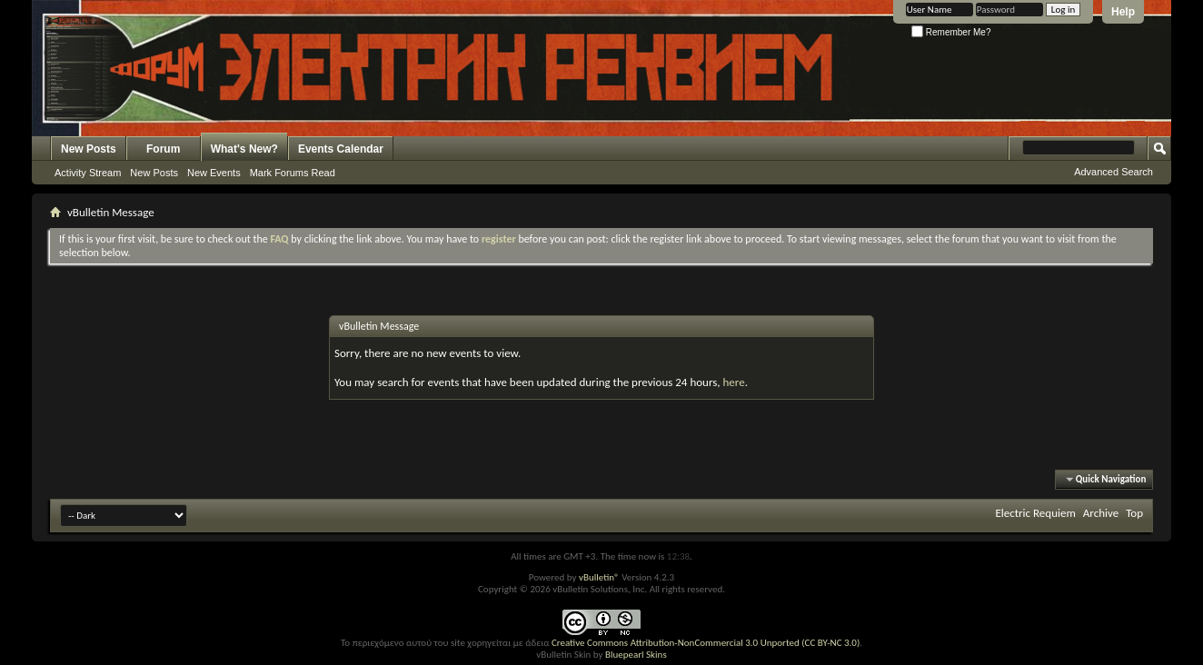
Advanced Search (1113, 171)
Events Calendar (340, 149)
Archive (1100, 513)
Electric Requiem (1035, 513)
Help (1123, 11)
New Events (214, 172)
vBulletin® (599, 577)
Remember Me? (950, 32)
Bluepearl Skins (636, 654)
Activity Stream (88, 172)
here (733, 382)
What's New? (244, 149)
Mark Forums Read (292, 172)
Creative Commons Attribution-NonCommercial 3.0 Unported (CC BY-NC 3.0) (706, 643)
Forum (163, 149)
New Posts (88, 149)
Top (1134, 513)
